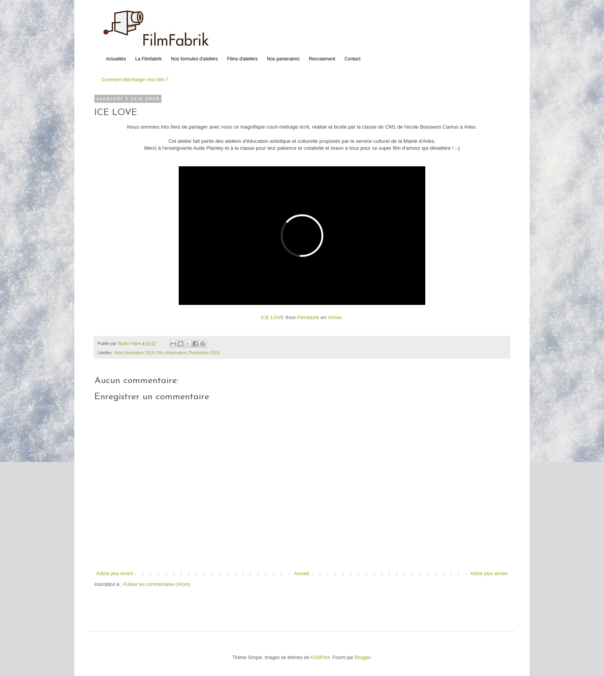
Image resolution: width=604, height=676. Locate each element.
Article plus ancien (489, 573)
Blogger (363, 657)
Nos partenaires (283, 59)
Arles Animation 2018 (134, 352)
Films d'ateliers (242, 59)
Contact (352, 59)
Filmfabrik (308, 317)
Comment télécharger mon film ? (134, 79)
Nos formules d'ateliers (194, 59)
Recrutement (322, 59)
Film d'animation (171, 352)
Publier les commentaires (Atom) (156, 584)
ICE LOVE (272, 317)
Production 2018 (204, 352)
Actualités (116, 59)
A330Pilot (320, 657)
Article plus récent (114, 573)
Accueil (301, 573)
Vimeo (334, 317)
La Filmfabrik (148, 59)
